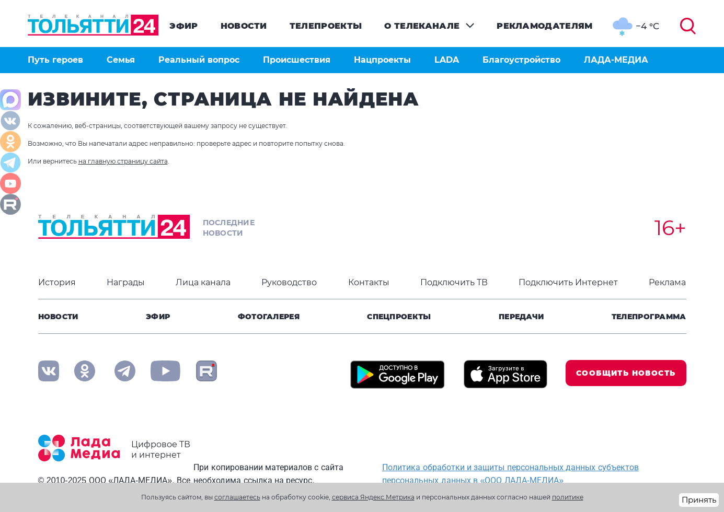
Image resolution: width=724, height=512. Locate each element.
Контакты (368, 282)
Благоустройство (521, 60)
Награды (126, 282)
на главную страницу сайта (123, 161)
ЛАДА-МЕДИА (616, 60)
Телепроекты (326, 26)
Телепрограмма (649, 316)
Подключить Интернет (568, 282)
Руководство (289, 282)
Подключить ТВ (454, 282)
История (57, 282)
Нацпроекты (382, 60)
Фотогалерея (269, 316)
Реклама (667, 282)
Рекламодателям (544, 26)
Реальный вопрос (198, 60)
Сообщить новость (625, 373)
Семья (121, 60)
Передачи (521, 316)
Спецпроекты (399, 316)
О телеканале (421, 26)
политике (567, 497)
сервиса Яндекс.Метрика (373, 497)
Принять (699, 500)
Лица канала (203, 282)
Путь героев (55, 60)
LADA (446, 60)
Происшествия (296, 60)
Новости (244, 26)
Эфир (183, 26)
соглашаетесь (237, 497)
